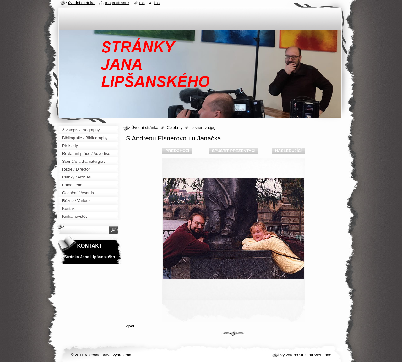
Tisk (157, 2)
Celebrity (175, 127)
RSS (142, 2)
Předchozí (177, 150)
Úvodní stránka (144, 127)
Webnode (322, 355)
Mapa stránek (117, 2)
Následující (288, 150)
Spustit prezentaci (233, 150)
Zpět (130, 326)
